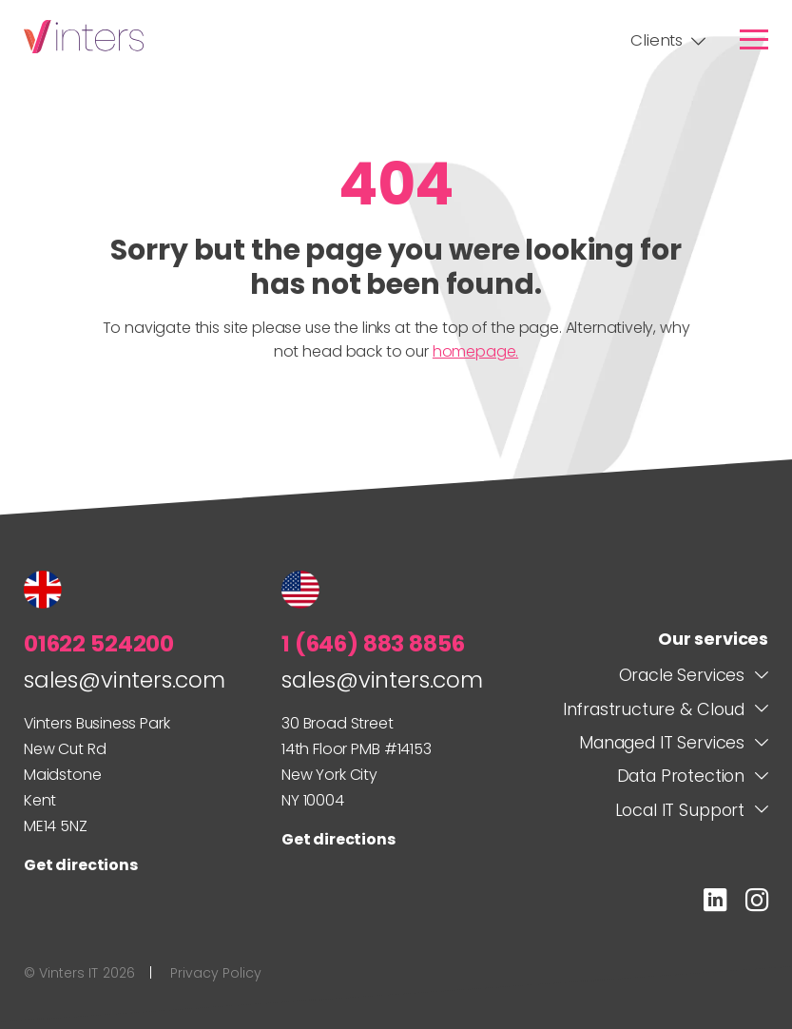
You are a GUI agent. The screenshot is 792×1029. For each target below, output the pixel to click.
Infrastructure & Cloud (653, 709)
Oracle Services (681, 675)
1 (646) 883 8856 (373, 643)
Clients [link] (656, 40)
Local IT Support (679, 810)
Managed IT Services (661, 742)
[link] (754, 39)
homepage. (475, 351)
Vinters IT (84, 36)
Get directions (81, 865)
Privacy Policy (215, 973)
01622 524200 (99, 643)
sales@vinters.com (124, 679)
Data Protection (680, 775)
